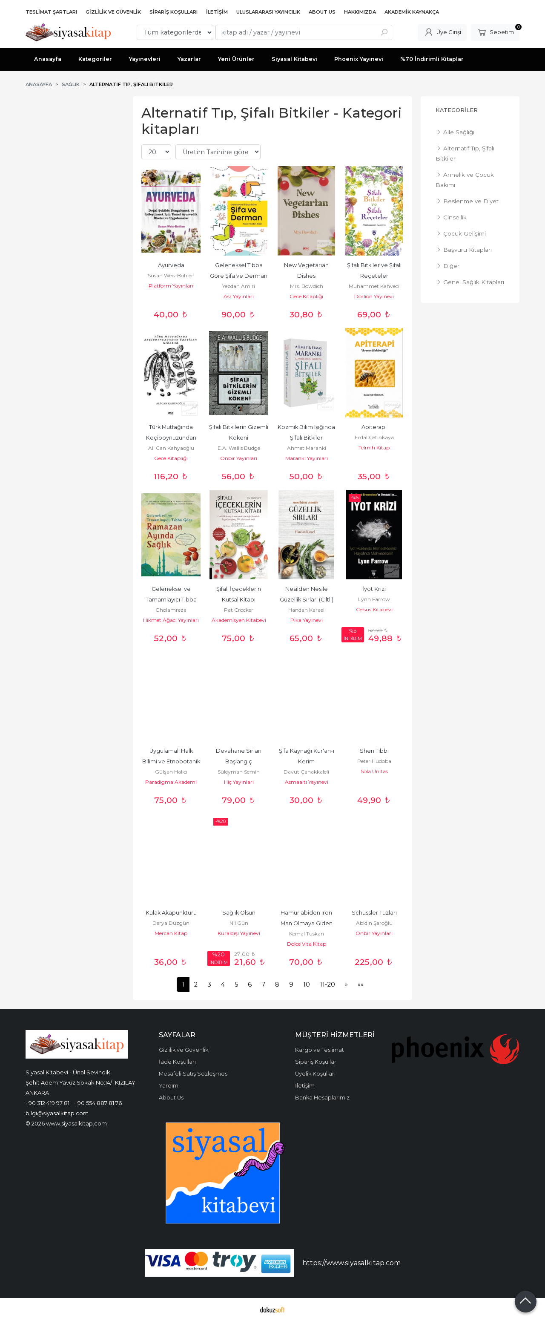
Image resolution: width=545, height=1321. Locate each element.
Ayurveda (171, 265)
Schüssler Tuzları (374, 912)
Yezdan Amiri (238, 286)
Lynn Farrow (374, 599)
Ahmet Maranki (306, 448)
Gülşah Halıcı (171, 771)
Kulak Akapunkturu (171, 912)
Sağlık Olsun (238, 912)
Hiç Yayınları (239, 782)
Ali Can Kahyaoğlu (171, 448)
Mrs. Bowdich (306, 286)
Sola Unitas (374, 771)
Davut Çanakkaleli (306, 771)
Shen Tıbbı (374, 751)
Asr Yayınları (239, 296)
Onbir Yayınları (238, 458)
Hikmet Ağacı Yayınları (171, 620)
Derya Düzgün (170, 923)
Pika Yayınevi (306, 620)
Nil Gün (238, 923)
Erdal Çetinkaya (374, 437)
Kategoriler (457, 110)
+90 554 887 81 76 (98, 1102)
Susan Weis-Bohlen (171, 275)
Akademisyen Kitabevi (239, 620)
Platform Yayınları (171, 285)
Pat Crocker (238, 610)
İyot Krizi (374, 589)
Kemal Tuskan (306, 933)
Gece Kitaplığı (306, 296)
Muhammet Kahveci (374, 286)
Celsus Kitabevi (374, 609)
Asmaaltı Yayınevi (306, 782)
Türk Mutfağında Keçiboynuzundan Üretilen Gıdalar (172, 438)
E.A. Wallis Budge (239, 448)
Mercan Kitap (171, 933)
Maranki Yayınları (306, 458)
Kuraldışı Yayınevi (239, 933)
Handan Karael (306, 610)
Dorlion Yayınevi (374, 296)
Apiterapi (374, 427)
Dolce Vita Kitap (306, 944)
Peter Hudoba (374, 761)
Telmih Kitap (374, 447)
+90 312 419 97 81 (47, 1102)
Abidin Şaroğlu (374, 923)
